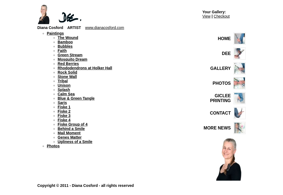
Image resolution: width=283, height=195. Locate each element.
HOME (224, 38)
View (206, 16)
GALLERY (220, 68)
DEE (226, 53)
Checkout (222, 16)
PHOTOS (222, 83)
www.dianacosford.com (104, 27)
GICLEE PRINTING (220, 98)
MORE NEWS (217, 128)
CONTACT (220, 113)
